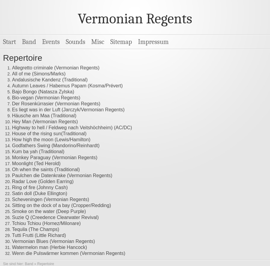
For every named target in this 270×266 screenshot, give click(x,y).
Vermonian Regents (135, 18)
